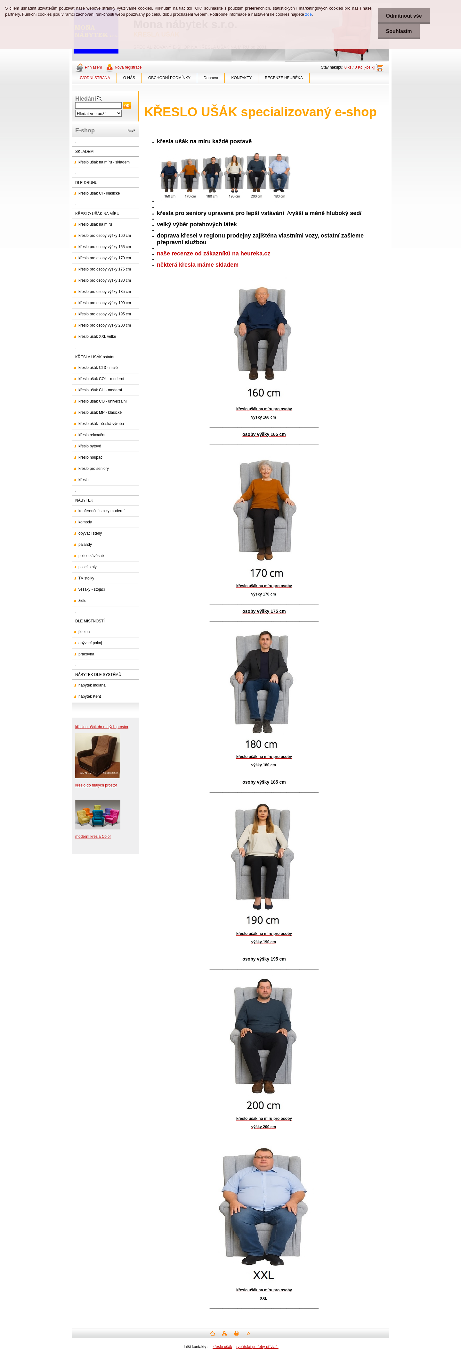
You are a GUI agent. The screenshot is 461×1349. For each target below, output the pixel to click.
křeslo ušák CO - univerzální (102, 401)
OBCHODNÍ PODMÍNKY (169, 78)
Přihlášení (93, 67)
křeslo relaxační (91, 435)
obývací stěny (90, 533)
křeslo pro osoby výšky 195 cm (104, 314)
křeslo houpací (90, 457)
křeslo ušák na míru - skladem (104, 162)
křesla (83, 480)
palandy (85, 544)
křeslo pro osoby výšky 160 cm (104, 235)
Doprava (211, 78)
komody (85, 522)
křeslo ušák (222, 1347)
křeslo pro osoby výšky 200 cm (104, 325)
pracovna (86, 654)
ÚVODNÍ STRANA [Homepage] (94, 78)
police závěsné (91, 556)
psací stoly (87, 567)
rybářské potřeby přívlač (257, 1347)
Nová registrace (128, 67)
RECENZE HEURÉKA (284, 78)
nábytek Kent (89, 696)
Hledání (85, 99)
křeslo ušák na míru (95, 224)
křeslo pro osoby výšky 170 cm (104, 258)
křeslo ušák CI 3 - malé (98, 367)
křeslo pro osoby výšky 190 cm (104, 303)
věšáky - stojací (91, 589)
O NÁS (129, 78)
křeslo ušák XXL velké (97, 336)
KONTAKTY (241, 78)
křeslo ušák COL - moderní (101, 379)
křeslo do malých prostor (96, 785)
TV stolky (86, 578)
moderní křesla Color (93, 836)
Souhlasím (399, 31)
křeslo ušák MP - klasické (100, 412)
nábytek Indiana (92, 685)
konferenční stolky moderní (101, 511)
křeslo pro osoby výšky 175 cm (104, 269)
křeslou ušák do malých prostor (101, 727)
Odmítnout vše (404, 16)
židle (82, 600)
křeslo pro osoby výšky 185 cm (104, 291)
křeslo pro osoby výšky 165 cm (104, 247)
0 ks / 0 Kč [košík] (359, 67)
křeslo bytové (89, 446)
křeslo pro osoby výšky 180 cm (104, 280)
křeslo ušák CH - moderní (100, 390)
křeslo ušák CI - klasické (99, 193)
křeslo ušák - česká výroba (101, 423)
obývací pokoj (90, 643)
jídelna (84, 631)
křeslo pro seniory (93, 468)
